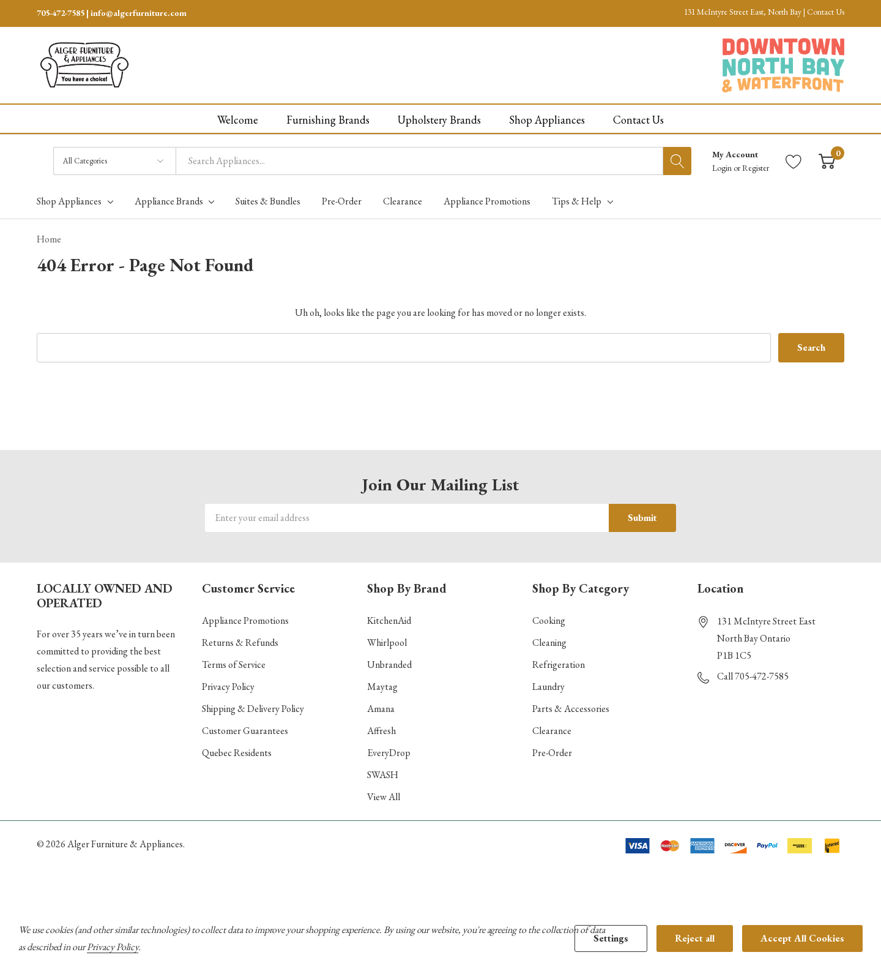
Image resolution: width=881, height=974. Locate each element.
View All (383, 796)
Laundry (548, 686)
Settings (610, 938)
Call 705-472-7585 (753, 675)
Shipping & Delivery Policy (253, 708)
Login (723, 166)
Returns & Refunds (240, 641)
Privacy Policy (228, 686)
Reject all (695, 938)
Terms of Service (234, 663)
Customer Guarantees (245, 730)
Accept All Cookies (802, 938)
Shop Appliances (69, 200)
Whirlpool (387, 641)
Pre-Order (552, 752)
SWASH (382, 774)
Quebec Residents (237, 752)
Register (755, 166)
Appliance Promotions (245, 619)
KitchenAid (389, 619)
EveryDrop (389, 752)
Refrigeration (558, 663)
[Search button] (677, 160)
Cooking (548, 619)
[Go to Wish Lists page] (794, 160)
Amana (381, 708)
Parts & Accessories (570, 708)
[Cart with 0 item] (827, 160)
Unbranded (389, 663)
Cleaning (549, 641)
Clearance (551, 730)
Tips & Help (576, 200)
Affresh (381, 730)
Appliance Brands (169, 200)
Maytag (382, 686)
